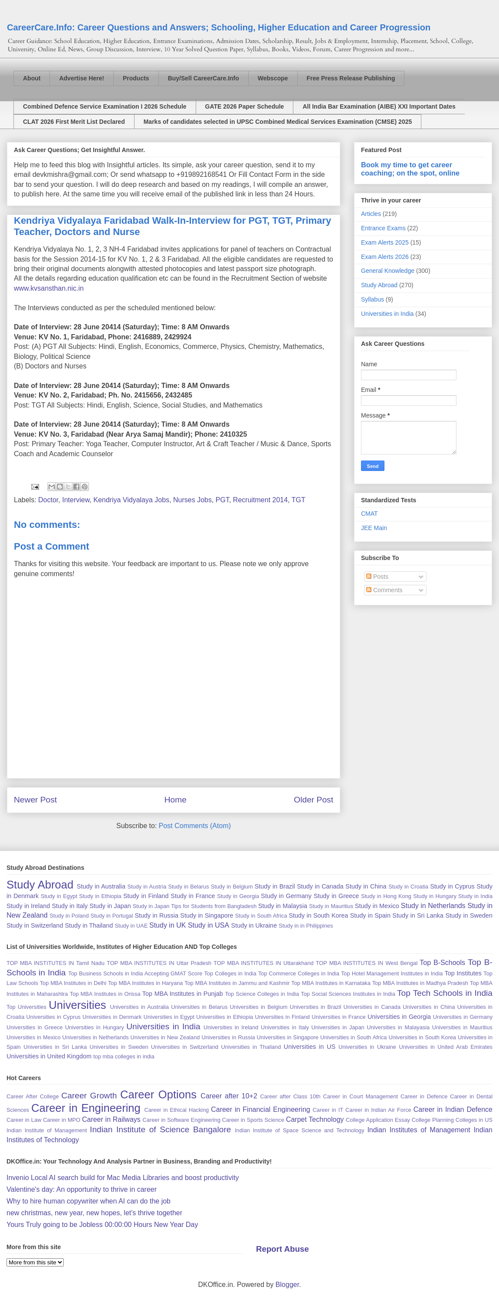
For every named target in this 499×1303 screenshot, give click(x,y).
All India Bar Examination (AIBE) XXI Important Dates (378, 106)
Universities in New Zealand (165, 1037)
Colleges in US (474, 1120)
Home (175, 799)
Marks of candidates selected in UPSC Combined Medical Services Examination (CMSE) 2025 (278, 121)
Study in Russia (156, 915)
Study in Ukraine (254, 925)
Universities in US (309, 1046)
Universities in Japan (337, 1027)
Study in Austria (146, 886)
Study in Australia (101, 886)
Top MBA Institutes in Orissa (105, 994)
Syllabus (372, 299)
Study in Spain (370, 915)
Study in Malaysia (282, 905)
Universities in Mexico (34, 1037)
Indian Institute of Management (47, 1130)
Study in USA (208, 925)
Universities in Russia (228, 1037)
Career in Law (24, 1120)
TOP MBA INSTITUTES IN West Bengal (367, 963)
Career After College (33, 1096)
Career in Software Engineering (181, 1120)
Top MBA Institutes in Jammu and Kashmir (236, 983)
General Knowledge (387, 270)
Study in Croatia (408, 886)
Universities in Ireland (231, 1027)
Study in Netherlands (433, 905)
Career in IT (328, 1110)
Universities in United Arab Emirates (445, 1047)
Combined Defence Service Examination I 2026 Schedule (105, 106)
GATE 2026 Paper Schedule (244, 106)
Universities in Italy (285, 1027)
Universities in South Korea (422, 1037)
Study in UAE (131, 925)
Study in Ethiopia (100, 896)
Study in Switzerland (35, 925)
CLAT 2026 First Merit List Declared (74, 121)
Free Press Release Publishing (351, 78)
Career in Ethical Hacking (176, 1110)
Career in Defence (424, 1096)
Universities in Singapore (287, 1037)
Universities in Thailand (251, 1047)
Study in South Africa (261, 915)
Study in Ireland (28, 905)
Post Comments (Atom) (195, 825)
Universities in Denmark (112, 1017)
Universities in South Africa (353, 1037)
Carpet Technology (315, 1119)
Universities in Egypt (169, 1017)
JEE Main (374, 527)
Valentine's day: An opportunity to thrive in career (82, 1189)
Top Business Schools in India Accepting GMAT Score (135, 973)
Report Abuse (282, 1248)
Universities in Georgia (399, 1016)
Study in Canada (320, 886)
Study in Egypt (59, 896)
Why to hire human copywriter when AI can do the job (89, 1201)
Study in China (366, 886)
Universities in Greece (34, 1027)
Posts (377, 576)
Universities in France (338, 1017)
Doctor (48, 500)
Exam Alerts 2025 (385, 242)
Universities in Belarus (199, 1007)
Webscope (273, 78)
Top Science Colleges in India (262, 994)
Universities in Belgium (259, 1007)
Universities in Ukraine (367, 1047)
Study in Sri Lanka (417, 915)
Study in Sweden (468, 915)
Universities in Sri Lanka (55, 1047)
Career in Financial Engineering (260, 1109)
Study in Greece (336, 895)
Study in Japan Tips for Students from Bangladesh (194, 906)
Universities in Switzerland (184, 1047)
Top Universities (26, 1007)
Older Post (313, 799)
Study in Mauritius (331, 906)
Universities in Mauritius (462, 1027)
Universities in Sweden (118, 1047)
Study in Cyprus (452, 886)
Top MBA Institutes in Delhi (73, 983)
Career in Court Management (360, 1096)
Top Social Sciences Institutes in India (348, 994)
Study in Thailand (89, 925)
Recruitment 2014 (260, 500)
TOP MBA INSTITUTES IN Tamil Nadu (56, 963)
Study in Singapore (206, 915)
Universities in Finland (282, 1017)
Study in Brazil (275, 886)
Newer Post (35, 799)
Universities (77, 1005)
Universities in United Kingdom (49, 1056)
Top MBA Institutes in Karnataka (331, 983)
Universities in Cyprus (53, 1017)
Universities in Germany (462, 1017)
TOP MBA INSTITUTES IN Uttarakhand (263, 963)
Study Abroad (379, 285)
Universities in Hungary (94, 1027)
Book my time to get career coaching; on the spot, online (410, 169)
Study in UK (167, 925)
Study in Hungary (434, 896)
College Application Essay (378, 1120)
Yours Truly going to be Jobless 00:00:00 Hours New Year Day (102, 1224)
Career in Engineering (86, 1108)
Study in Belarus (188, 886)
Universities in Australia (139, 1007)
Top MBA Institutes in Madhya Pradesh (420, 983)
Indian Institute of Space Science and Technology (299, 1130)
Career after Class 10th (290, 1096)
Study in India (475, 896)
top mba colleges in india (123, 1056)
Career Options (158, 1094)
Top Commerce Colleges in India (298, 973)
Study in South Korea (318, 915)
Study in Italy (70, 905)
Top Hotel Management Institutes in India (392, 973)
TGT (298, 500)
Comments (384, 590)
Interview (75, 500)
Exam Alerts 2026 (385, 256)
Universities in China (429, 1007)
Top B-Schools (442, 962)
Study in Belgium (232, 886)
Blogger (287, 1284)
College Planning (433, 1120)
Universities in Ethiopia (224, 1017)
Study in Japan (110, 905)
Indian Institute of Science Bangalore (160, 1129)
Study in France (193, 895)
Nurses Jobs (192, 500)
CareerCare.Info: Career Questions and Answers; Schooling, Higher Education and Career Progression (218, 27)
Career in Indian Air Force (378, 1110)
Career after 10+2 (228, 1096)
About (31, 78)
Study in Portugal (111, 915)
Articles (371, 213)
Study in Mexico (377, 905)
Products (136, 78)
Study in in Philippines (306, 925)
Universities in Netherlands (95, 1037)
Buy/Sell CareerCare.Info (203, 78)
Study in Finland (146, 895)
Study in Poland (69, 915)
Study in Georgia (238, 896)
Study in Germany (286, 895)
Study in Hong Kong (386, 896)
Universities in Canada (372, 1007)
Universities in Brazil (315, 1007)
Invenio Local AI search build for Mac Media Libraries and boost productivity (123, 1177)
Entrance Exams (383, 228)
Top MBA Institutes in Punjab (182, 993)
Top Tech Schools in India (444, 993)
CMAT (369, 513)
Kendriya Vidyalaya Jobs (131, 500)
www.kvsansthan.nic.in (49, 288)
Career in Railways (111, 1119)
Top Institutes (463, 973)
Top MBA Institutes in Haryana (145, 983)
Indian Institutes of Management (418, 1130)
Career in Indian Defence (453, 1109)
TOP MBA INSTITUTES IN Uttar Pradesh (159, 963)
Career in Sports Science (253, 1120)
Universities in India (387, 313)
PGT (222, 500)
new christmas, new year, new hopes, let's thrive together (94, 1213)
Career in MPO (61, 1120)
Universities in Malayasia (398, 1027)
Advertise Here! (81, 78)
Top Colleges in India (230, 973)
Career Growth (89, 1095)
